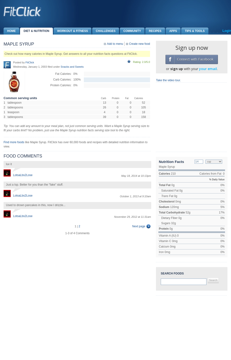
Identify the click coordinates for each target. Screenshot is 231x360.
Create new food (139, 44)
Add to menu (115, 44)
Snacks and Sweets (72, 66)
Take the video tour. (168, 80)
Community (130, 31)
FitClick (29, 62)
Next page (138, 226)
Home (10, 31)
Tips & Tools (193, 31)
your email (208, 68)
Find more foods (14, 142)
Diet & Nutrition (34, 31)
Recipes (153, 31)
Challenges (104, 31)
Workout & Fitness (71, 31)
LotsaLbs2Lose (22, 175)
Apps (171, 31)
